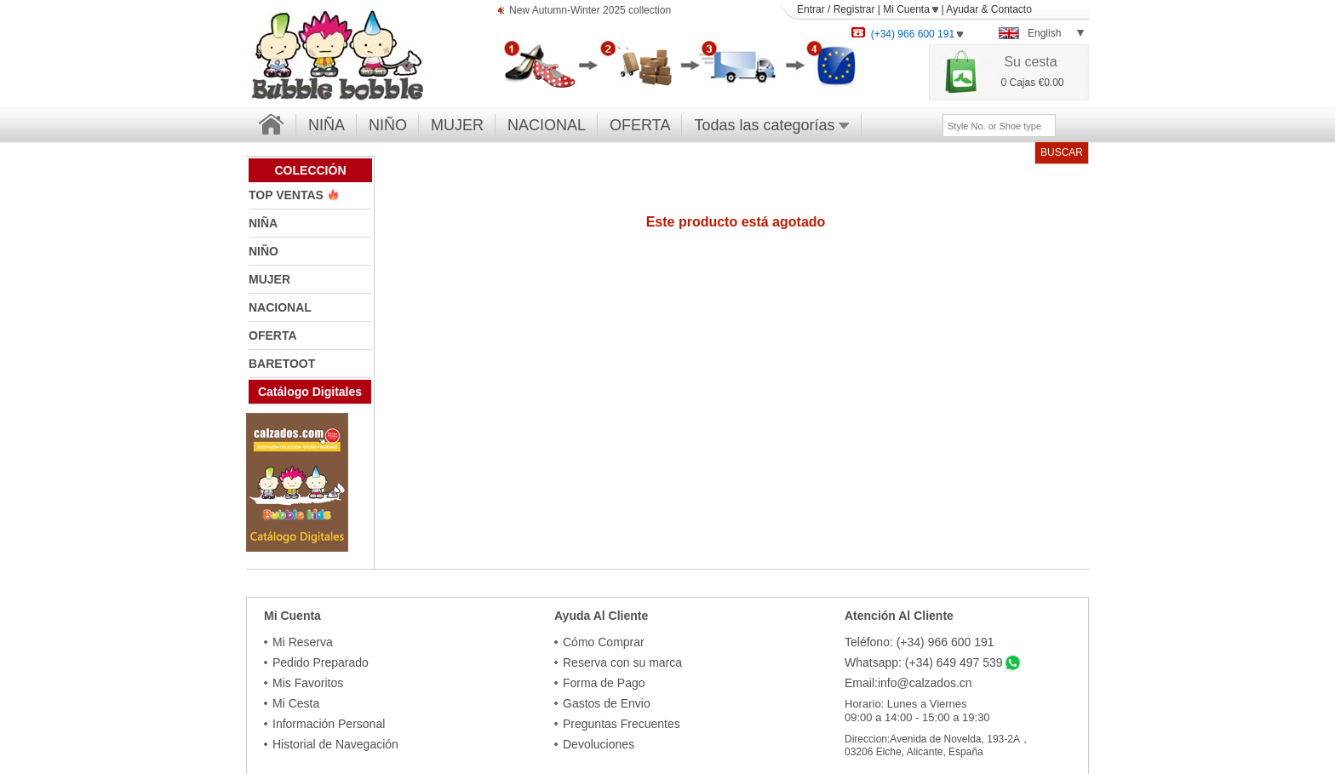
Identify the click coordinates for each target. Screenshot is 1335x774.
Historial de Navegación (335, 744)
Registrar (854, 9)
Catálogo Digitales (310, 391)
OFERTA (640, 125)
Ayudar (962, 9)
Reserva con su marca (622, 662)
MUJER (457, 125)
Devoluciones (598, 744)
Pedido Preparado (320, 662)
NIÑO (388, 125)
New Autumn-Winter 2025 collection (590, 11)
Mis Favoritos (307, 683)
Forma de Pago (604, 683)
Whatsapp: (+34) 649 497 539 (924, 662)
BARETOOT (282, 363)
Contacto (1011, 9)
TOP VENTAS (288, 195)
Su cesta (1030, 61)
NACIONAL (546, 125)
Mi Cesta (295, 703)
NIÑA (326, 125)
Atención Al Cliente (899, 615)
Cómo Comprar (604, 642)
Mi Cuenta (910, 9)
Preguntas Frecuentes (621, 724)
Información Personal (328, 724)
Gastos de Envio (606, 703)
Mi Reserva (302, 642)
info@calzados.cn (925, 683)
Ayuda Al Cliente (601, 615)
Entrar (811, 9)
